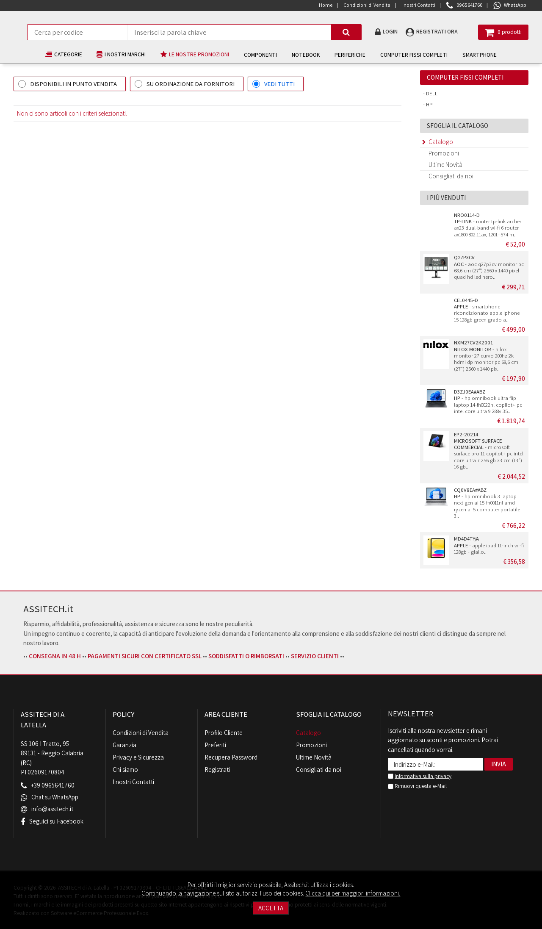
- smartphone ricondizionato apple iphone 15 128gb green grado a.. (487, 310)
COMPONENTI (260, 54)
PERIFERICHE (350, 54)
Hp (429, 104)
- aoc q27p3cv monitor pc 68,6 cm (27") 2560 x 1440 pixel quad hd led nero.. (489, 267)
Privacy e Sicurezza (138, 757)
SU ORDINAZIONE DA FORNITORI (191, 84)
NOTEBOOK (306, 54)
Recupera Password (231, 757)
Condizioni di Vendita (141, 733)
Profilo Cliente (224, 733)
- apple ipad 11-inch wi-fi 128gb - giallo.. (489, 545)
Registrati (217, 769)
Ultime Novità (445, 165)
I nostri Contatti (133, 782)
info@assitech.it (52, 809)
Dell (431, 93)
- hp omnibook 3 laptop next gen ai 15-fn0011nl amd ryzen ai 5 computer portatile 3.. (487, 503)
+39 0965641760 (53, 786)
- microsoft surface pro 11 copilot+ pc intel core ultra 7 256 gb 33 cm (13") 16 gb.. (488, 450)
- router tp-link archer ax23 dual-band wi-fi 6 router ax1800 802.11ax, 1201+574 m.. (487, 225)
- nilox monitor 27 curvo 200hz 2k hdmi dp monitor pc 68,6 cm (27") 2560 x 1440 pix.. (486, 355)
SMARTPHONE (480, 54)
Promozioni (444, 153)
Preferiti (215, 745)
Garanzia (124, 745)
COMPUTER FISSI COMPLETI (414, 54)
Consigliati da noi (451, 176)
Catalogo (441, 142)
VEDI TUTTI (279, 84)
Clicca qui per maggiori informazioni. (352, 893)
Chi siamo (125, 769)
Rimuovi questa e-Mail (417, 786)
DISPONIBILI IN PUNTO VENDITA (73, 84)
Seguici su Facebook (56, 821)
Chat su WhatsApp (55, 797)
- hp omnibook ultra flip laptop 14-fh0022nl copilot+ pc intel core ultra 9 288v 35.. (488, 401)
